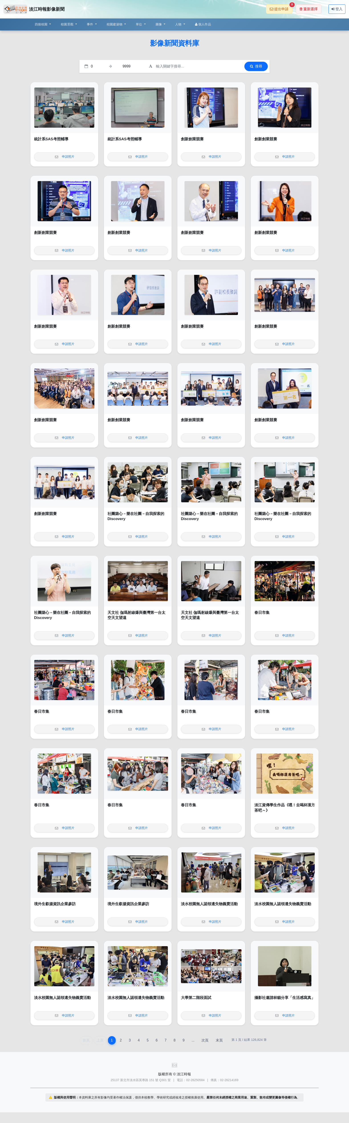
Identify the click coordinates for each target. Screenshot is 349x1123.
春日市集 (262, 613)
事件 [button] (90, 24)
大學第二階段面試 (196, 998)
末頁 (219, 1040)
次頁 (205, 1040)
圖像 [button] (159, 24)
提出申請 (281, 7)
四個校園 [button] (41, 24)
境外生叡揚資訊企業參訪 (55, 904)
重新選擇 (309, 9)
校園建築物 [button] (115, 24)
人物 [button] (179, 24)
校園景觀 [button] (67, 24)
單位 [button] (139, 24)
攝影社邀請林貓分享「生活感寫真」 (284, 998)
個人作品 (203, 24)
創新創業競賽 (192, 139)
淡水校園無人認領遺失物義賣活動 (209, 904)
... (192, 1040)
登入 (337, 9)
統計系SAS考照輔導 (51, 139)
